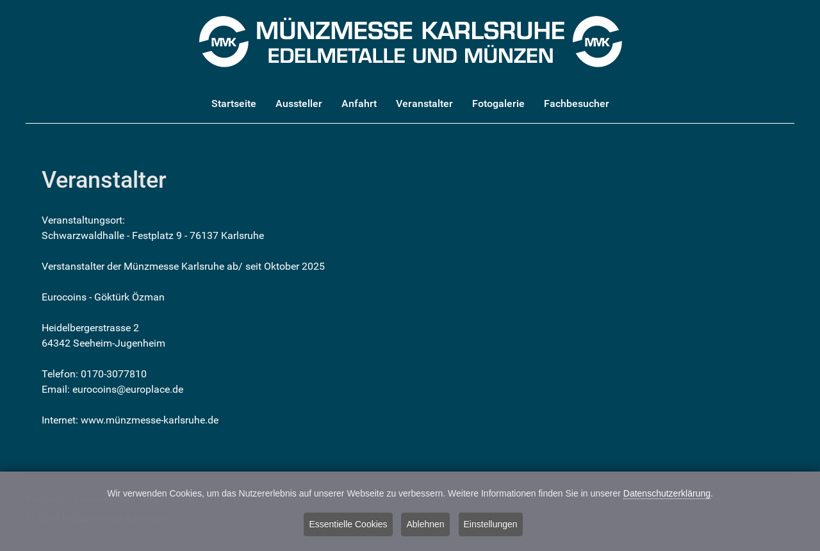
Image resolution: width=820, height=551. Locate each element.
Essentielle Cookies (348, 525)
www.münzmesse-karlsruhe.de (149, 420)
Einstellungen (491, 525)
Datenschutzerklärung (666, 494)
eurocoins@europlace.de (127, 389)
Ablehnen (425, 525)
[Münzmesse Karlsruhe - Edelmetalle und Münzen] (410, 41)
